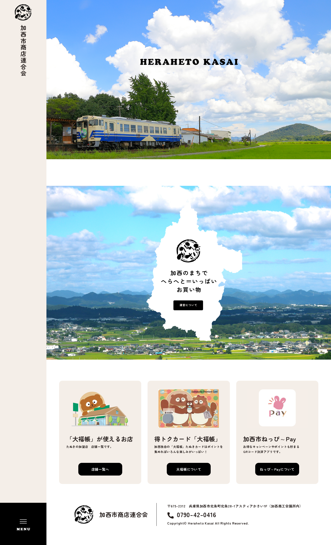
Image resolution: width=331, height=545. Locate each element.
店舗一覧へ (100, 469)
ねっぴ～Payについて (277, 469)
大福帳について (188, 469)
